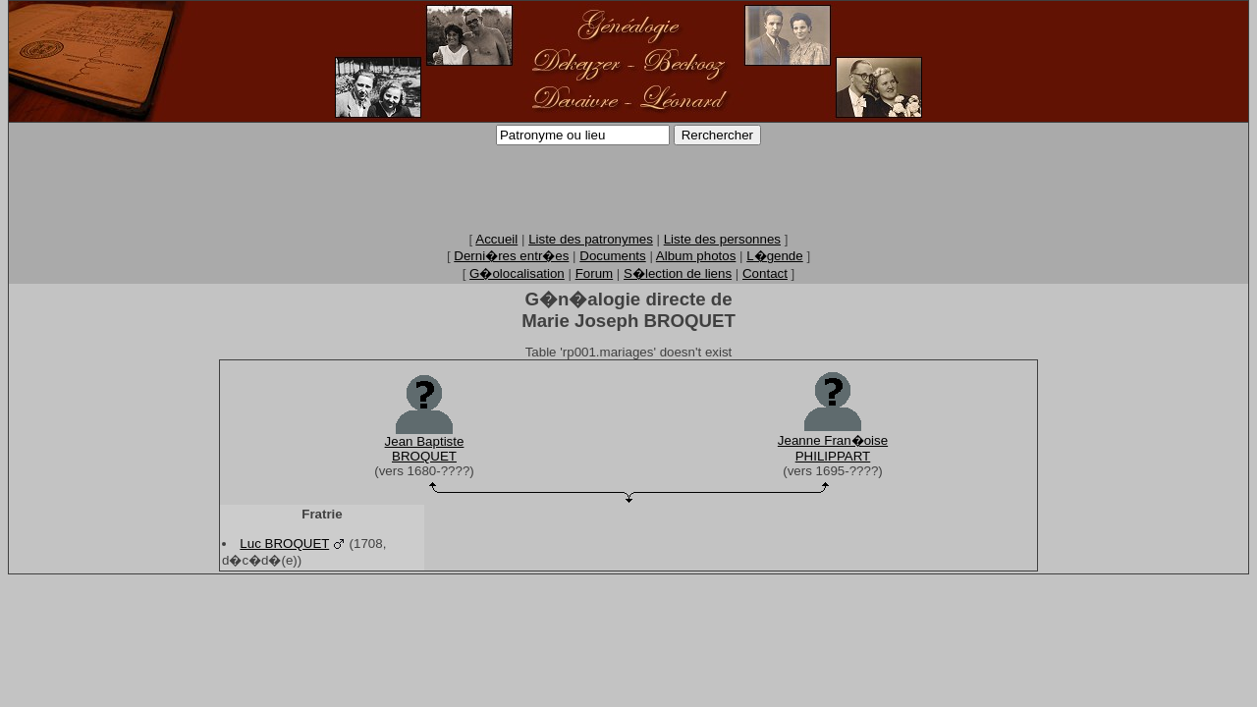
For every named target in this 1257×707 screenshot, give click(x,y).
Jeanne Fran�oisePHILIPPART (833, 448)
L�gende (774, 255)
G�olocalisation (517, 273)
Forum (594, 273)
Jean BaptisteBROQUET (425, 448)
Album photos (696, 255)
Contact (765, 273)
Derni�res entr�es (511, 255)
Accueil (496, 239)
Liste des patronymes (590, 239)
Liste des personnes (722, 239)
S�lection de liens (678, 273)
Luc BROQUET (284, 543)
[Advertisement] (628, 187)
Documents (612, 255)
